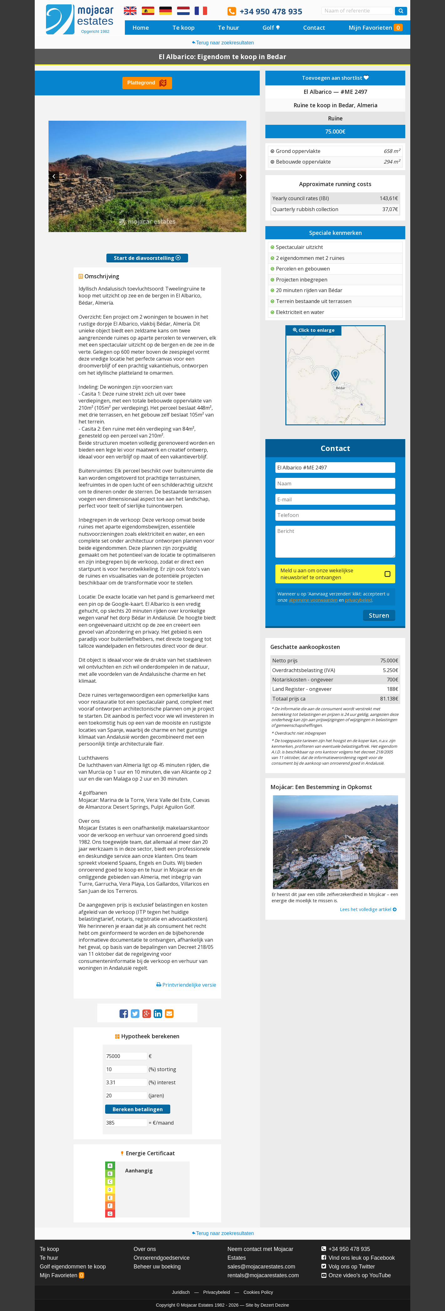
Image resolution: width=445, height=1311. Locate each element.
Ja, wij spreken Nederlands (183, 11)
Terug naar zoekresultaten (222, 42)
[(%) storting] (126, 1069)
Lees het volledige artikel (368, 909)
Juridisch (181, 1292)
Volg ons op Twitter (348, 1266)
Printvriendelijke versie (186, 984)
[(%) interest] (126, 1082)
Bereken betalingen (138, 1109)
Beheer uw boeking (157, 1266)
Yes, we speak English (130, 11)
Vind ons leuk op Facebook (358, 1258)
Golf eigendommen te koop (73, 1266)
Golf (271, 27)
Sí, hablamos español (148, 11)
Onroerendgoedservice (162, 1258)
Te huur (228, 27)
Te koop (183, 27)
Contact (314, 27)
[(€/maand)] (126, 1123)
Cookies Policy (258, 1292)
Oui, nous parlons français (201, 11)
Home (140, 27)
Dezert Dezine (275, 1305)
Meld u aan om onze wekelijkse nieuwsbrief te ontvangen (316, 574)
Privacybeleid (216, 1292)
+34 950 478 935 (271, 11)
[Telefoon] (335, 515)
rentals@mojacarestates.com (263, 1275)
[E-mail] (335, 499)
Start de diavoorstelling (147, 258)
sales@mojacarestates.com (261, 1266)
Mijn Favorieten (376, 27)
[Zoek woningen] (401, 11)
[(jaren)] (126, 1095)
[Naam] (335, 483)
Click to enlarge (314, 330)
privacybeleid (358, 600)
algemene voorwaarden (313, 600)
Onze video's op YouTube (356, 1275)
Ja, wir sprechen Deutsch (165, 11)
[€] (126, 1056)
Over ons (145, 1249)
